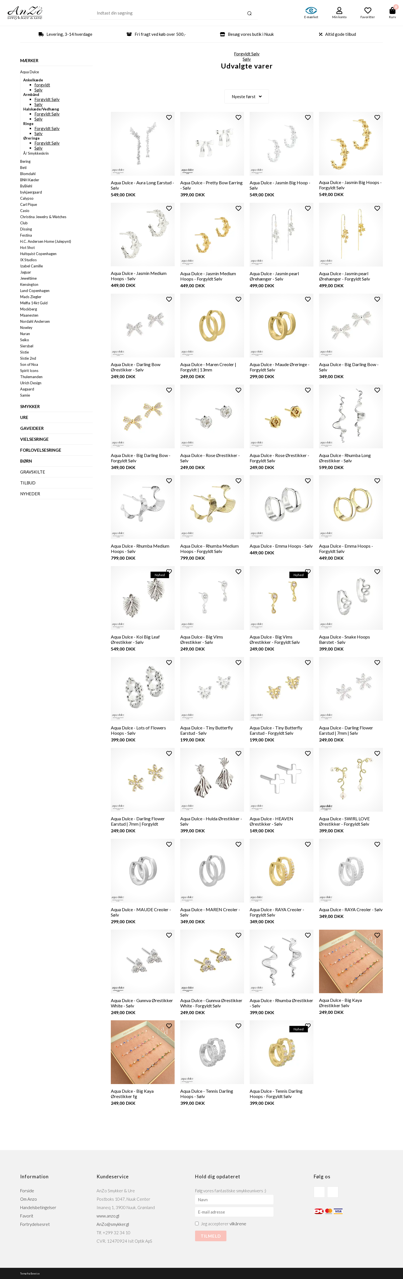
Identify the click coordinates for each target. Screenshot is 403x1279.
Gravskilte (32, 471)
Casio (24, 210)
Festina (26, 235)
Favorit (26, 1215)
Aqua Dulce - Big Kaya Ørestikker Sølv (340, 1002)
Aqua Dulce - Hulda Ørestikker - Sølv (211, 821)
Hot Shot (27, 247)
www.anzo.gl (108, 1215)
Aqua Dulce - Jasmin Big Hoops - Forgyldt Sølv (350, 184)
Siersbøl (26, 346)
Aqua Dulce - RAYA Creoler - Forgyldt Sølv (277, 911)
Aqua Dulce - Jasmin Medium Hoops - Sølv (139, 275)
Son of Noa (29, 364)
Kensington (29, 284)
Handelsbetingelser (38, 1207)
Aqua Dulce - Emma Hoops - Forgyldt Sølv (346, 548)
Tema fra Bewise (30, 1273)
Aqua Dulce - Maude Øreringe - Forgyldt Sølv (280, 366)
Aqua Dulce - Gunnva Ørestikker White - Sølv (142, 1002)
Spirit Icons (29, 370)
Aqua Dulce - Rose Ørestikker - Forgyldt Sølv (279, 457)
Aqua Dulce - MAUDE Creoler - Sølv (141, 911)
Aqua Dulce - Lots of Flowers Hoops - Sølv (138, 730)
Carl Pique (28, 204)
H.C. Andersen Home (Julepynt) (45, 241)
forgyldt (42, 84)
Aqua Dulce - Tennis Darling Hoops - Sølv (206, 1093)
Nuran (25, 333)
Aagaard (27, 389)
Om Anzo (28, 1198)
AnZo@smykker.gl (113, 1223)
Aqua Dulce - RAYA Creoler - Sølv (351, 909)
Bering (25, 161)
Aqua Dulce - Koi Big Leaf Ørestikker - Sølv (135, 639)
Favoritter (367, 17)
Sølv (38, 89)
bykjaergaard (31, 192)
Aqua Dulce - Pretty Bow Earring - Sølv (211, 185)
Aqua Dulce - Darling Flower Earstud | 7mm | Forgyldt (138, 821)
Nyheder (30, 493)
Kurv (392, 17)
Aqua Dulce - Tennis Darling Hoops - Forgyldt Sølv (276, 1093)
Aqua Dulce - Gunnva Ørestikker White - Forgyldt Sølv (211, 1002)
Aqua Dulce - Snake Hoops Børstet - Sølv (344, 639)
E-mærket (311, 17)
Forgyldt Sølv (47, 99)
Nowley (26, 327)
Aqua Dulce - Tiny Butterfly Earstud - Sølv (206, 730)
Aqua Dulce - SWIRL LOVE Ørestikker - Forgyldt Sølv (344, 821)
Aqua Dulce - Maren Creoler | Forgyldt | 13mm (208, 366)
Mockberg (28, 309)
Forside (27, 1190)
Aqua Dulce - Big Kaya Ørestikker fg (132, 1093)
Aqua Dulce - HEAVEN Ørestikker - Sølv (271, 821)
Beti (23, 167)
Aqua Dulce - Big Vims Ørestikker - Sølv (201, 639)
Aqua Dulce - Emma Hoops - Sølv (281, 545)
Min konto (339, 17)
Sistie (24, 352)
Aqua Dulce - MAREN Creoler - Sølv (210, 911)
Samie (25, 395)
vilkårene (237, 1223)
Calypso (27, 198)
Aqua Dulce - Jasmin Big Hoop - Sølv (280, 185)
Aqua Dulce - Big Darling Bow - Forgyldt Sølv (140, 457)
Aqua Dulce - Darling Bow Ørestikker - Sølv (135, 366)
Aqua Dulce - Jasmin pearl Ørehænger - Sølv (274, 275)
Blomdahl (28, 173)
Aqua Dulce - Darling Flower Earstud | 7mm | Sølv (346, 730)
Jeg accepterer (223, 1223)
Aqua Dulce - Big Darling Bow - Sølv (349, 366)
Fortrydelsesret (35, 1223)
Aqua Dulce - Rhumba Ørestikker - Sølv (281, 1002)
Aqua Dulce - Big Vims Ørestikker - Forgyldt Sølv (275, 639)
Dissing (26, 229)
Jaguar (25, 272)
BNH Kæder (29, 180)
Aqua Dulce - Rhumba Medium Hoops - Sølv (140, 548)
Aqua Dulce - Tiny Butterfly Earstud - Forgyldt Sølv (276, 730)
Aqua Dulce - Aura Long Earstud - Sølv (142, 185)
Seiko (24, 340)
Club (24, 223)
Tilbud (28, 482)
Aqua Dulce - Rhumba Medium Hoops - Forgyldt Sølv (209, 548)
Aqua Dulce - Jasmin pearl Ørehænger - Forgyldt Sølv (344, 275)
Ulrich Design (30, 383)
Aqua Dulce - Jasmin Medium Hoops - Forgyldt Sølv (208, 275)
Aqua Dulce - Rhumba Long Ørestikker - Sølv (345, 457)
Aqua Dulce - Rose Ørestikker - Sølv (210, 457)
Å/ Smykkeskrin (36, 153)
